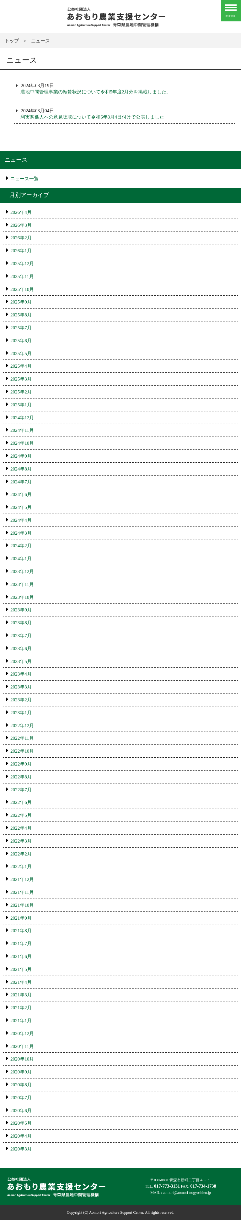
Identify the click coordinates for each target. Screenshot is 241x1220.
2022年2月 (21, 853)
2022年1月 (21, 866)
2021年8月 (21, 930)
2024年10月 (22, 443)
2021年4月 (21, 982)
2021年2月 (21, 1007)
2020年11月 (22, 1046)
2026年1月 (21, 250)
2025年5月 (21, 353)
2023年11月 (22, 584)
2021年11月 (22, 892)
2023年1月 (21, 712)
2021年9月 (21, 918)
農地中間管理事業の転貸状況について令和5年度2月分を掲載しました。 (95, 91)
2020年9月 (21, 1071)
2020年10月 (22, 1058)
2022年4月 (21, 828)
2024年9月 (21, 456)
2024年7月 (21, 481)
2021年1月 (21, 1020)
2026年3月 (21, 225)
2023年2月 (21, 699)
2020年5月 (21, 1123)
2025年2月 (21, 391)
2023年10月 (22, 597)
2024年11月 (22, 430)
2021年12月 (22, 879)
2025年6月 (21, 340)
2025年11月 (22, 276)
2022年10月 (22, 751)
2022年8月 (21, 776)
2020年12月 (22, 1033)
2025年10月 (22, 289)
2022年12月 (22, 725)
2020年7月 (21, 1097)
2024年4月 (21, 520)
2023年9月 (21, 609)
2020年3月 (21, 1148)
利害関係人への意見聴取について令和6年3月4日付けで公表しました (92, 117)
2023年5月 (21, 661)
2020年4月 (21, 1136)
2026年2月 (21, 237)
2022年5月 (21, 815)
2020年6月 (21, 1110)
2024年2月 (21, 545)
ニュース (16, 160)
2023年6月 (21, 648)
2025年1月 (21, 404)
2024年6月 (21, 494)
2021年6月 (21, 956)
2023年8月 (21, 622)
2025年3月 (21, 379)
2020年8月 (21, 1084)
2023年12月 (22, 571)
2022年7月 (21, 789)
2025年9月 (21, 301)
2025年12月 (22, 263)
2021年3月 (21, 994)
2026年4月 (21, 212)
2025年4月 (21, 366)
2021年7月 (21, 943)
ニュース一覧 (24, 178)
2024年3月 (21, 533)
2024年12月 (22, 417)
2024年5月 (21, 507)
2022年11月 (22, 738)
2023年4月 (21, 674)
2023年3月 (21, 686)
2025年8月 (21, 314)
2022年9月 (21, 763)
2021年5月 (21, 969)
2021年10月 (22, 905)
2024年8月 (21, 468)
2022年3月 (21, 841)
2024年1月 (21, 558)
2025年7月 (21, 327)
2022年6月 (21, 802)
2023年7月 (21, 635)
